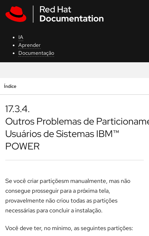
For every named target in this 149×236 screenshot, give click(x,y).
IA (20, 37)
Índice (10, 86)
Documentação (36, 52)
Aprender (29, 45)
